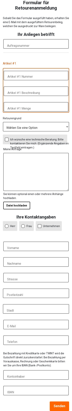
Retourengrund (12, 118)
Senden (59, 406)
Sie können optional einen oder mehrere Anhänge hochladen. (33, 196)
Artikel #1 (9, 63)
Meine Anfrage (12, 149)
